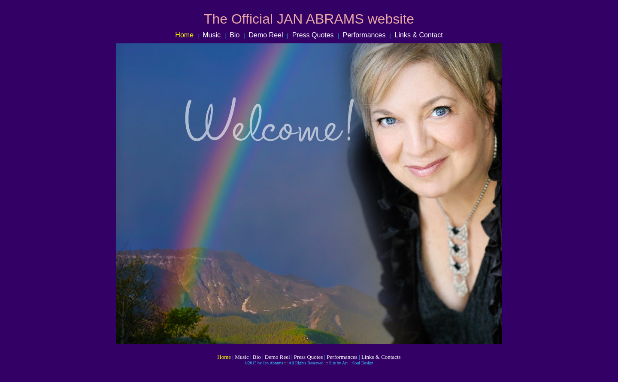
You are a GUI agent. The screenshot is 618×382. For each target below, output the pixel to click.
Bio (234, 35)
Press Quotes (310, 35)
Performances (364, 35)
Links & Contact (419, 35)
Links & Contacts (381, 357)
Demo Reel (266, 35)
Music (212, 35)
